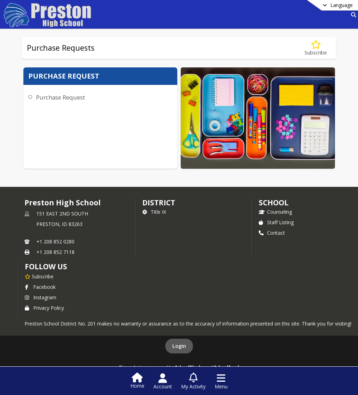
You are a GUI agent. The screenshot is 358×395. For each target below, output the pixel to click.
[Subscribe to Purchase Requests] (315, 48)
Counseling (275, 212)
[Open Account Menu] (162, 381)
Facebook (40, 287)
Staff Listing (276, 222)
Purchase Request (60, 97)
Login (179, 346)
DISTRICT (158, 202)
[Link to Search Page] (352, 15)
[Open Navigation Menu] (221, 381)
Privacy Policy (44, 308)
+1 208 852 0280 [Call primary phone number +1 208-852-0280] (55, 241)
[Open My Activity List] (193, 381)
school (273, 202)
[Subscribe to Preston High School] (39, 276)
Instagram (40, 297)
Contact (272, 232)
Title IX (154, 212)
